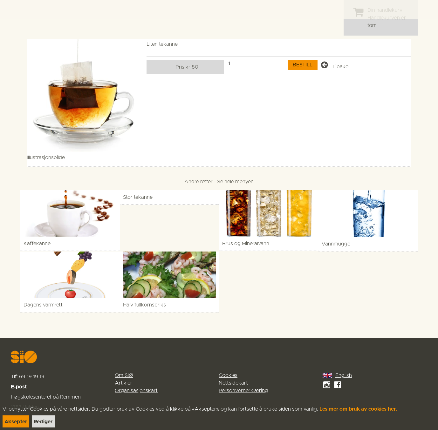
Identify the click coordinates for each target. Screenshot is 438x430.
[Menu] (426, 9)
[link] (16, 9)
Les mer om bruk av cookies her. (358, 409)
